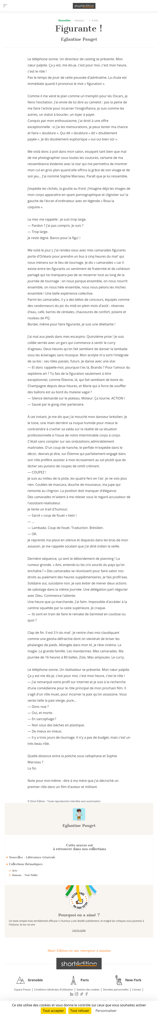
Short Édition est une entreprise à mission (79, 950)
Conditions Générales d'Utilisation (53, 989)
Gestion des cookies (88, 989)
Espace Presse (22, 989)
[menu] (5, 6)
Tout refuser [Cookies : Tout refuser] (79, 1010)
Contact (136, 989)
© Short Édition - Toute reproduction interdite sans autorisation (64, 801)
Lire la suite (79, 930)
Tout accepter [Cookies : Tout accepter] (53, 1010)
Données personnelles (116, 989)
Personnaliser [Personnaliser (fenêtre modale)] (105, 1010)
